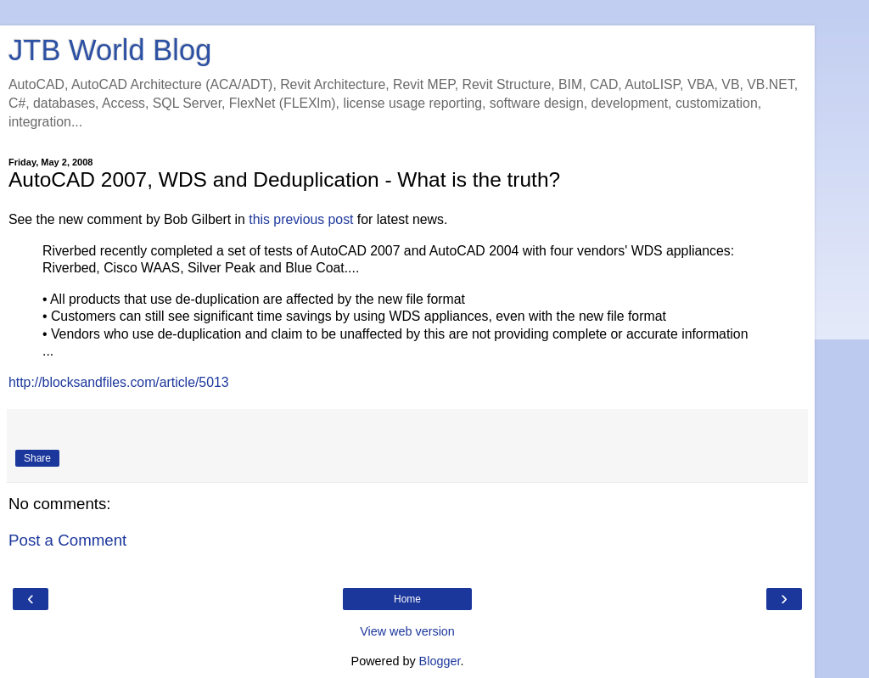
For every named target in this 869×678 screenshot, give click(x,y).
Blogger (440, 661)
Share (37, 458)
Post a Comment (67, 540)
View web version (407, 631)
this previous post (301, 219)
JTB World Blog (109, 50)
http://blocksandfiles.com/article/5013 (118, 382)
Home (407, 599)
